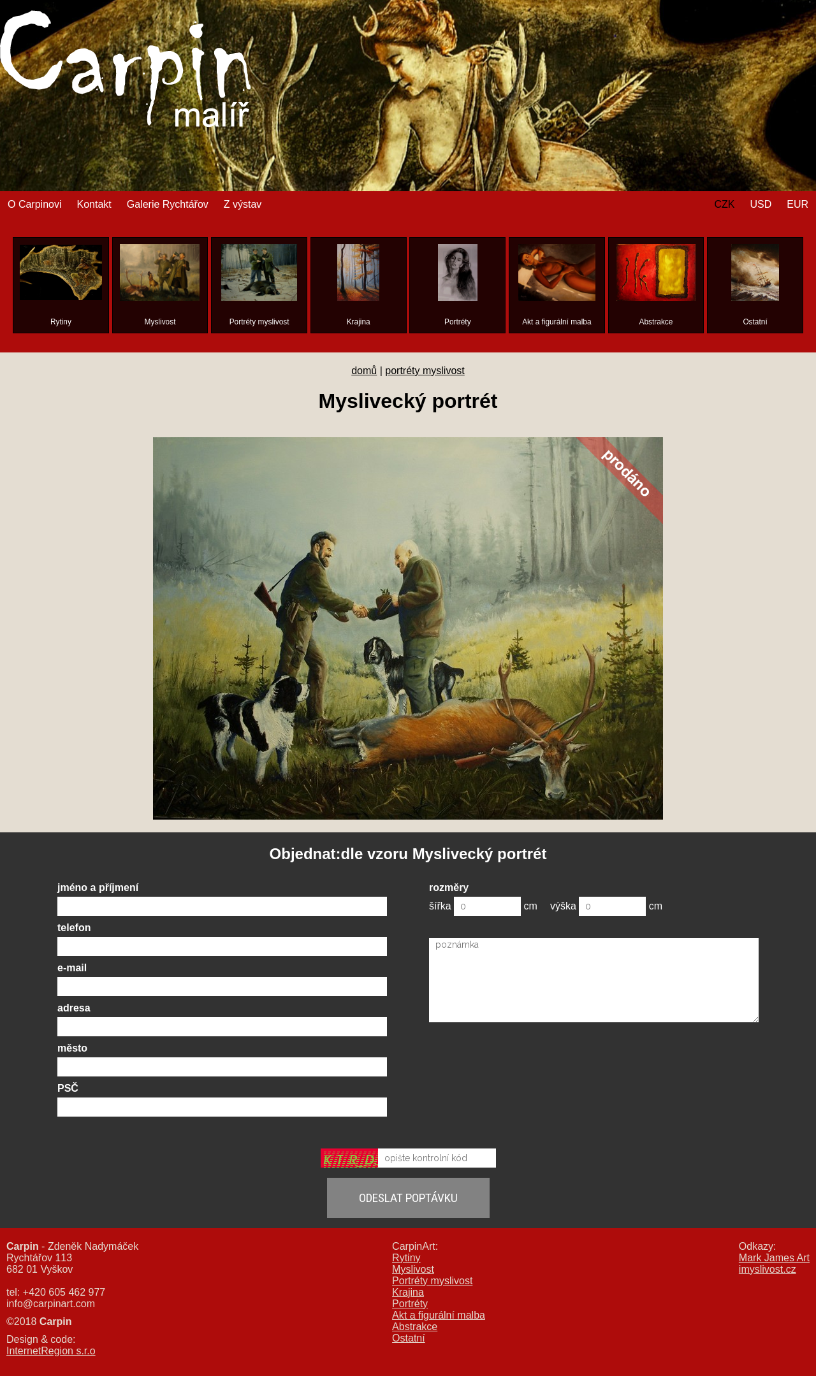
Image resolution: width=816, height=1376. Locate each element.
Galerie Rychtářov (167, 204)
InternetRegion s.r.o (51, 1350)
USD (760, 204)
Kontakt (93, 204)
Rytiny (406, 1257)
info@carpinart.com (50, 1303)
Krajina (408, 1292)
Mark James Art (774, 1257)
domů (364, 370)
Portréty (410, 1303)
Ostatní (408, 1338)
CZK (724, 204)
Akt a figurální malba (438, 1315)
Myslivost (413, 1269)
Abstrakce (414, 1326)
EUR (797, 204)
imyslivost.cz (767, 1269)
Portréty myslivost (432, 1280)
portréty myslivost (424, 370)
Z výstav (243, 204)
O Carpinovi (34, 204)
